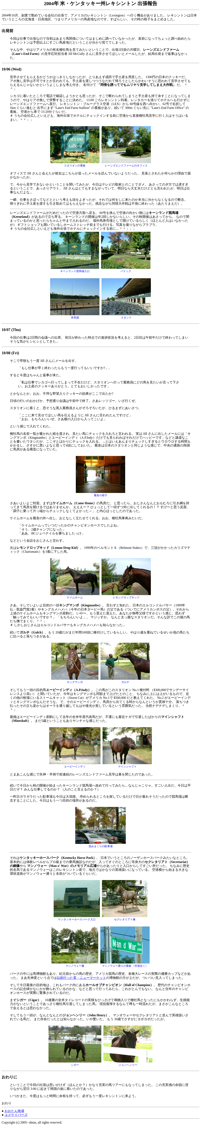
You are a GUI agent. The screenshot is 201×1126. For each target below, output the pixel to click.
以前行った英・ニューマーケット (81, 977)
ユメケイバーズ (16, 1115)
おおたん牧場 (14, 1111)
